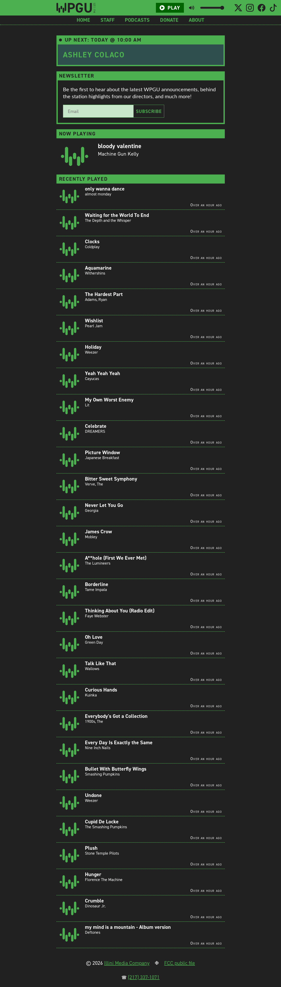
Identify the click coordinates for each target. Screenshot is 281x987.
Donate (169, 20)
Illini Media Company (126, 963)
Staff (107, 20)
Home (83, 20)
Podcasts (137, 20)
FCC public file (179, 963)
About (196, 20)
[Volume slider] (212, 8)
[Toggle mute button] (191, 7)
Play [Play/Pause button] (170, 7)
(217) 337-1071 (144, 977)
